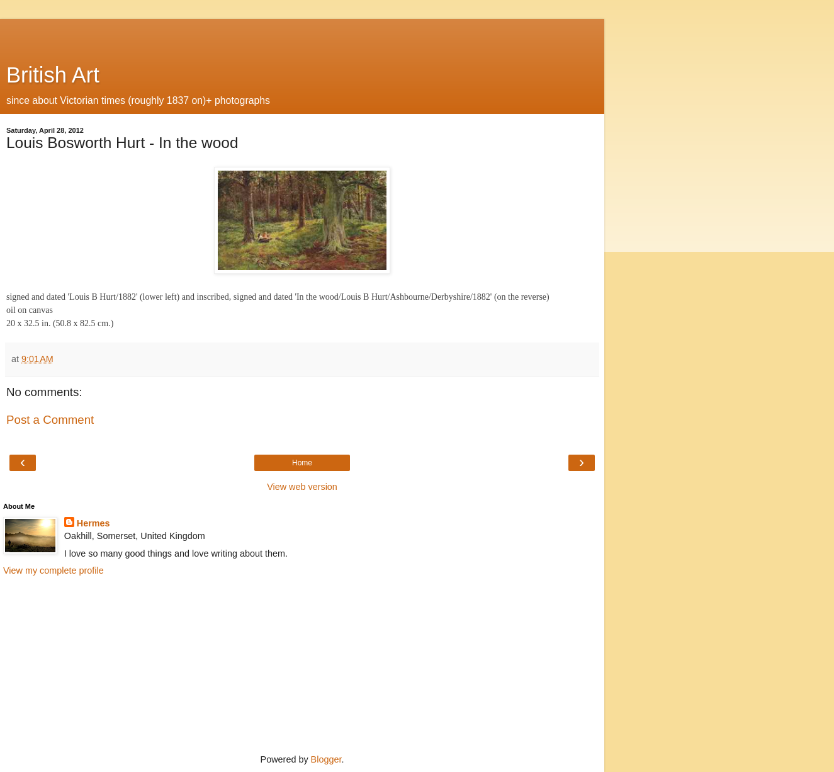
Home (302, 462)
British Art (52, 75)
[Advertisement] (302, 34)
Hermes (93, 523)
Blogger (326, 759)
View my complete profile (53, 570)
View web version (302, 487)
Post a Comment (50, 419)
